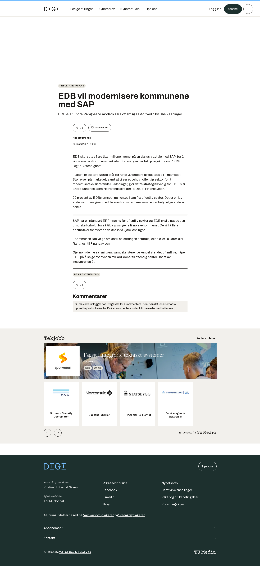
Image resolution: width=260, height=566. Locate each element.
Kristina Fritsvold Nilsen (61, 487)
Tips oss (207, 466)
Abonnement (130, 528)
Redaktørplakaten (132, 515)
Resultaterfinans (72, 85)
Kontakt (130, 538)
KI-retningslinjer (173, 504)
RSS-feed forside (115, 483)
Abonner (232, 9)
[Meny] (248, 9)
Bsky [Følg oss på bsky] (106, 504)
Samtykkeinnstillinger (177, 490)
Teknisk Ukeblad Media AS (75, 552)
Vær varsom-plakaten (98, 515)
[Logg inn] (214, 9)
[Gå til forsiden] (51, 9)
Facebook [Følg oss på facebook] (110, 490)
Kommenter (99, 127)
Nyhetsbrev (170, 483)
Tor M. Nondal (54, 501)
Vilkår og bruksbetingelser (180, 497)
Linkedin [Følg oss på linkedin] (108, 497)
